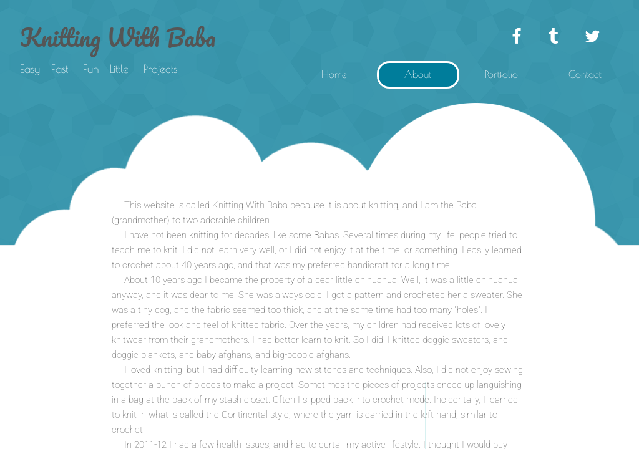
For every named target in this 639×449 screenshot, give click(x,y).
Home (334, 74)
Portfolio (501, 74)
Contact (585, 74)
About (417, 74)
